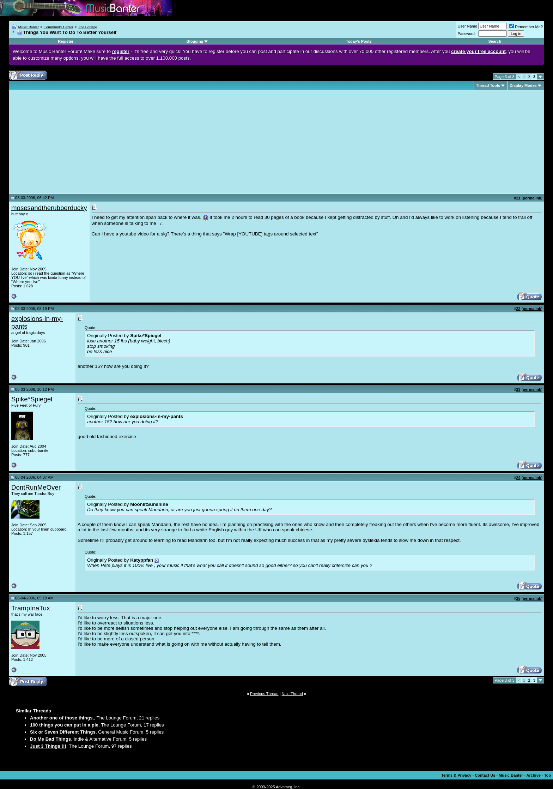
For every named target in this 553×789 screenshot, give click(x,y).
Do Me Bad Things (50, 739)
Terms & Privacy (456, 775)
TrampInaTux (30, 608)
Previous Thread (264, 694)
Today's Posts (359, 41)
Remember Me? (526, 27)
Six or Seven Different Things (63, 732)
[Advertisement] (70, 141)
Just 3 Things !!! (48, 746)
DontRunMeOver (36, 487)
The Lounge (87, 27)
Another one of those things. (62, 718)
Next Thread (292, 694)
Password (466, 33)
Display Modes (523, 85)
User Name (468, 26)
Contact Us (485, 775)
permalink (532, 198)
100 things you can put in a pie (64, 725)
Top (547, 775)
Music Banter (28, 27)
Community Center (58, 27)
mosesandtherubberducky (49, 207)
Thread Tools (488, 85)
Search (494, 41)
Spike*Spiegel (31, 399)
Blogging (195, 41)
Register (65, 41)
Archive (534, 775)
